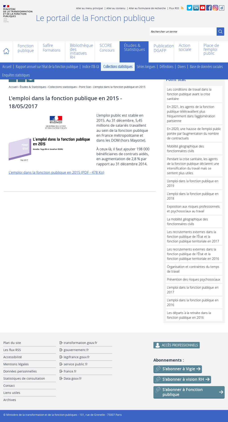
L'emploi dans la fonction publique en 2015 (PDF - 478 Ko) (56, 172)
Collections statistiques (117, 67)
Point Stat (85, 87)
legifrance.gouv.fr (77, 357)
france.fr (70, 371)
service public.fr (76, 364)
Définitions (166, 67)
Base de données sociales (206, 67)
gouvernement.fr (76, 350)
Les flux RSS (12, 350)
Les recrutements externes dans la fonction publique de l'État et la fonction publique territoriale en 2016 (193, 254)
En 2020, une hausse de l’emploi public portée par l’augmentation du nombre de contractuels (194, 133)
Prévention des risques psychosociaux (193, 279)
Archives (9, 400)
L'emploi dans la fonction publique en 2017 (192, 289)
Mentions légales (16, 364)
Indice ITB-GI (90, 67)
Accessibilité (12, 357)
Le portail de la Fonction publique (95, 17)
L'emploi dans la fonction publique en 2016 (192, 302)
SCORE (106, 45)
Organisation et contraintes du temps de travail (193, 269)
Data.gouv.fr (73, 378)
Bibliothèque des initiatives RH (80, 51)
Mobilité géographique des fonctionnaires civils (185, 148)
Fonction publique (25, 48)
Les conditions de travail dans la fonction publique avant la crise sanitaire (189, 94)
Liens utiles (11, 393)
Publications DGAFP (161, 48)
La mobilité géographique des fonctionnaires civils (187, 221)
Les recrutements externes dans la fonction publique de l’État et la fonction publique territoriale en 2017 (193, 236)
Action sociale (185, 47)
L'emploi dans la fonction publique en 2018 (192, 196)
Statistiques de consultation (24, 378)
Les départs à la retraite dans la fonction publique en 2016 (189, 315)
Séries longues (146, 67)
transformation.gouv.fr (80, 343)
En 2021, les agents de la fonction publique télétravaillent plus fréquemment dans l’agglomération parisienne (191, 114)
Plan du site (12, 343)
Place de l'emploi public (211, 49)
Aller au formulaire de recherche (147, 8)
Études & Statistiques (134, 47)
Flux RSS (174, 8)
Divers (182, 67)
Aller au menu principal (89, 8)
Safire (48, 45)
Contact (9, 385)
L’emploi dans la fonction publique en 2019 (192, 183)
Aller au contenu (115, 8)
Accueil (8, 51)
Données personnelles (20, 371)
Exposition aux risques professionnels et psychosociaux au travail (193, 208)
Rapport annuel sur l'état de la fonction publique (47, 67)
